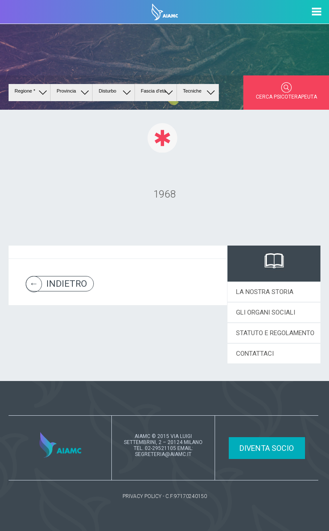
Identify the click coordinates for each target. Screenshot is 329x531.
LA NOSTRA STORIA (264, 292)
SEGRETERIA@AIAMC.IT (163, 454)
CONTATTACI (255, 353)
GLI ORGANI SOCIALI (265, 312)
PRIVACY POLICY (142, 496)
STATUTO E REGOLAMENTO (275, 333)
